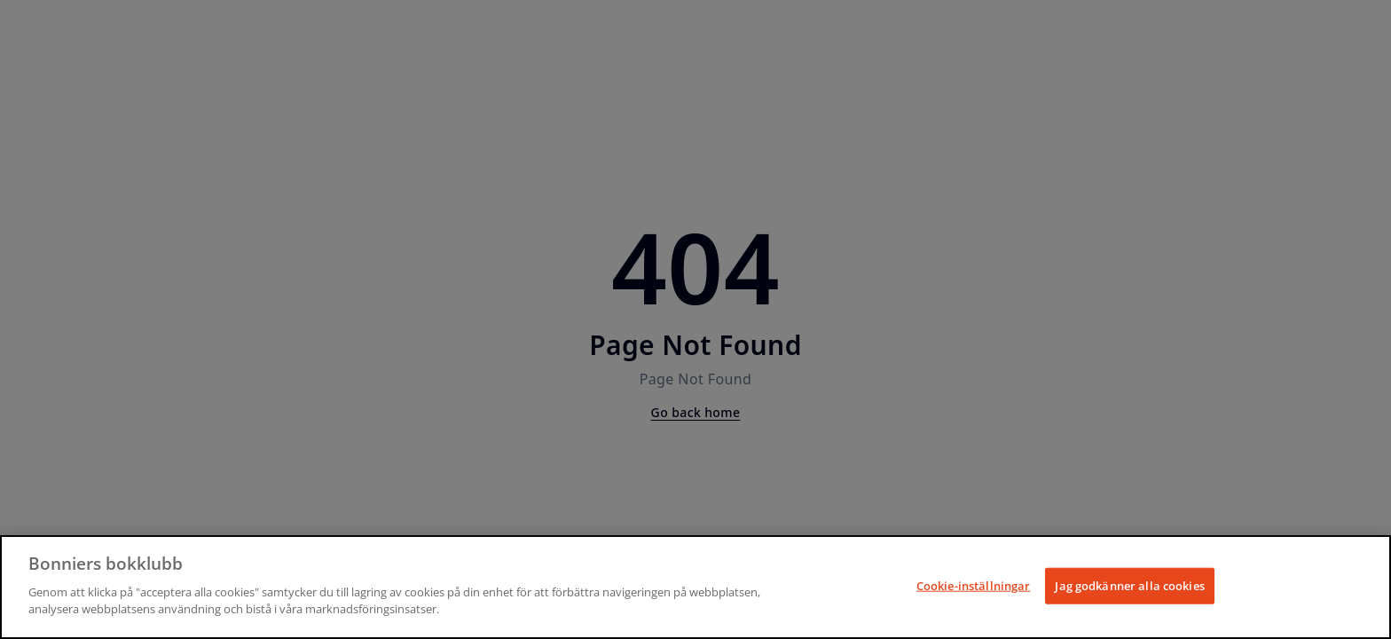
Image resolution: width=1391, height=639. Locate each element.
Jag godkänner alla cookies (1129, 585)
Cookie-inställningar (973, 585)
